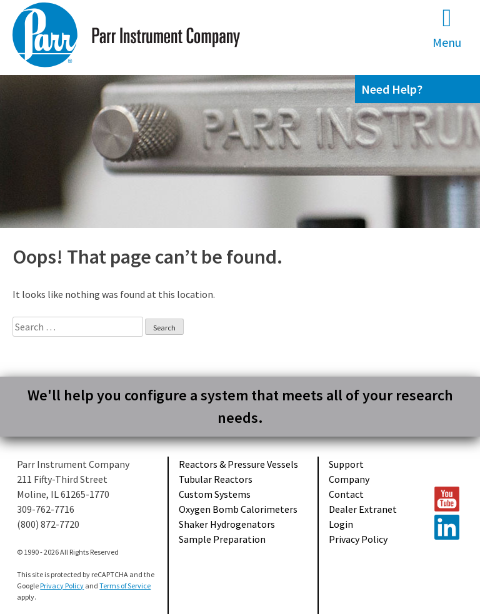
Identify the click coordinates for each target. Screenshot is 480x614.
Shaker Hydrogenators (227, 524)
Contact (346, 494)
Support (346, 464)
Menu (446, 28)
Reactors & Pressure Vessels (238, 464)
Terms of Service (125, 585)
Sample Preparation (222, 539)
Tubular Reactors (215, 479)
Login (341, 524)
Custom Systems (215, 494)
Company (349, 479)
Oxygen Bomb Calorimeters (238, 509)
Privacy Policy (358, 539)
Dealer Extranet (363, 509)
